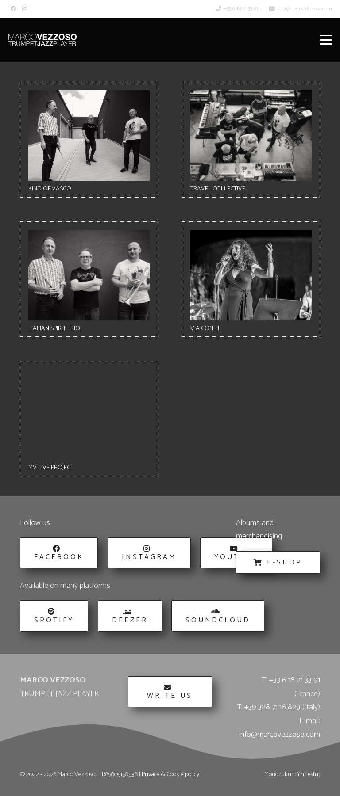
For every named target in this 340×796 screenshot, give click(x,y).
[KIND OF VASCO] (89, 140)
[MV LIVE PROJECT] (89, 418)
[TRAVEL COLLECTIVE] (251, 140)
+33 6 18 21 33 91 (294, 680)
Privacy (150, 774)
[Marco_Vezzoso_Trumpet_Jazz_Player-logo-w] (42, 40)
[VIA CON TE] (251, 279)
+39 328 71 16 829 (272, 707)
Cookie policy (182, 774)
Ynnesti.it (308, 774)
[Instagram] (24, 8)
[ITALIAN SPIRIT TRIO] (89, 279)
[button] (326, 40)
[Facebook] (13, 8)
